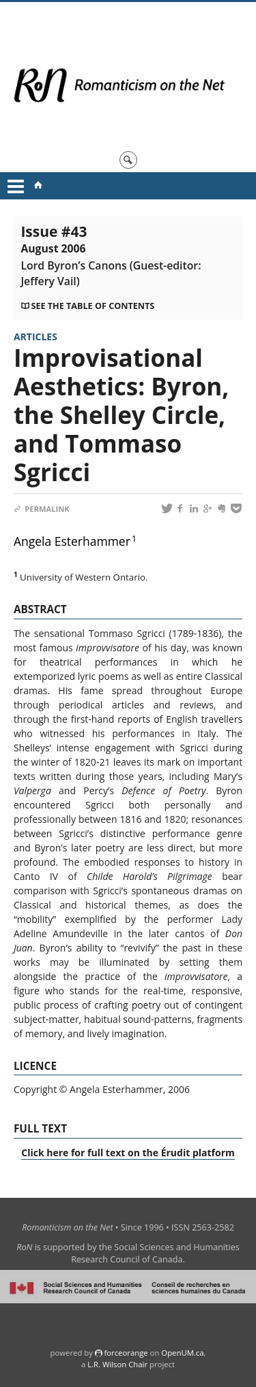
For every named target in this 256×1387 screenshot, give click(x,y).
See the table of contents (92, 306)
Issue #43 (110, 255)
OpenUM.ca (182, 1353)
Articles (35, 336)
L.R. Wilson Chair (117, 1364)
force (125, 1353)
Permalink (42, 509)
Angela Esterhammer (72, 541)
